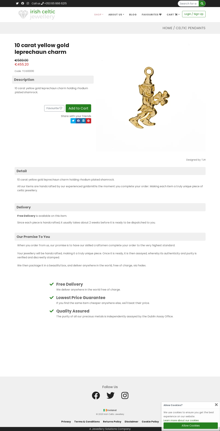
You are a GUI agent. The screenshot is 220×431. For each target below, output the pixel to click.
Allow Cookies (191, 425)
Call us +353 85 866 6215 (49, 3)
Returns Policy (112, 421)
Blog (133, 14)
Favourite (54, 108)
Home (167, 28)
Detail (22, 171)
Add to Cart (78, 108)
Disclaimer (131, 421)
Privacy (66, 421)
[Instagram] (27, 3)
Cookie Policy (150, 421)
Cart (172, 14)
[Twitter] (17, 3)
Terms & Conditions (87, 421)
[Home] (37, 14)
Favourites (152, 14)
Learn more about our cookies (181, 420)
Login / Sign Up (193, 14)
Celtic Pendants (190, 28)
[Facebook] (22, 3)
